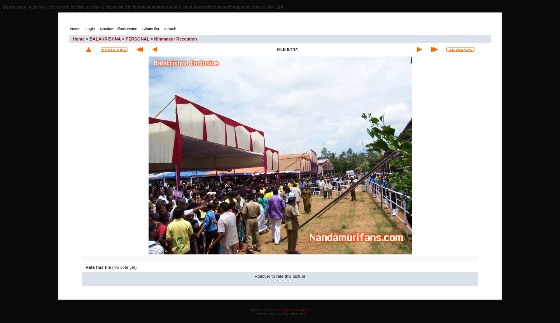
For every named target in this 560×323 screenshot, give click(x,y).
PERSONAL (137, 39)
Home (79, 39)
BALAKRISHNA (105, 39)
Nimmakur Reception (175, 39)
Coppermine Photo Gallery (289, 310)
